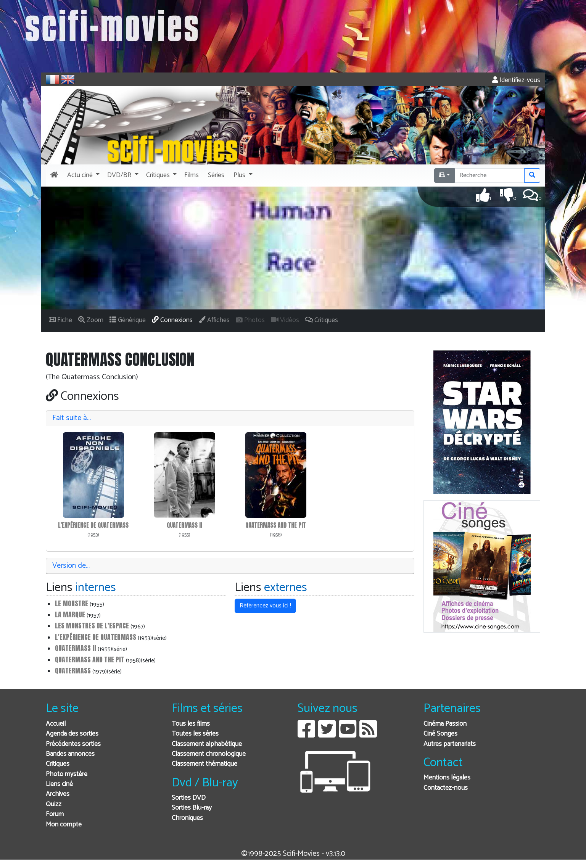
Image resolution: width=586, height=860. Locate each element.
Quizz (53, 804)
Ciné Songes (440, 733)
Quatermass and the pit (275, 525)
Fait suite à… (71, 418)
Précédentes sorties (73, 744)
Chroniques (187, 818)
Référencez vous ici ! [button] (265, 606)
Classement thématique (204, 764)
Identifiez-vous (516, 80)
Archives (57, 794)
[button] (83, 175)
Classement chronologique (209, 754)
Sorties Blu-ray (192, 807)
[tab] (230, 418)
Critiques (57, 764)
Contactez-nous (445, 788)
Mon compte (64, 824)
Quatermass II (184, 525)
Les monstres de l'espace (92, 625)
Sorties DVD (189, 798)
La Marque (70, 614)
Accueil (56, 724)
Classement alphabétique (207, 744)
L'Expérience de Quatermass (93, 525)
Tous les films (191, 724)
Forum (55, 814)
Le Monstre (71, 603)
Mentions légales (446, 777)
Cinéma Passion (445, 724)
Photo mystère (66, 774)
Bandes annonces (70, 754)
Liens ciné (59, 784)
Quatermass (73, 670)
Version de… (71, 565)
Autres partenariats (449, 744)
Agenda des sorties (72, 733)
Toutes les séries (195, 733)
